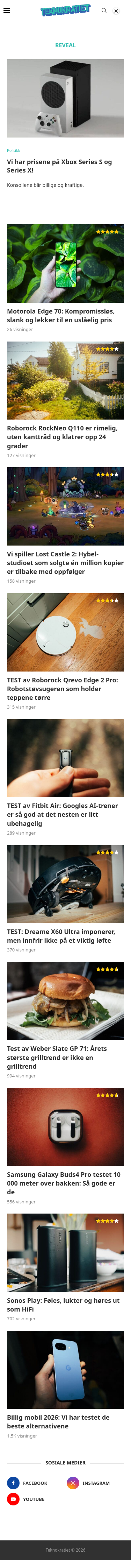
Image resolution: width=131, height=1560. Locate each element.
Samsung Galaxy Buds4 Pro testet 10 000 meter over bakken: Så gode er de (64, 1183)
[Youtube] (35, 1499)
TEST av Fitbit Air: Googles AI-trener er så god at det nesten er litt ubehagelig (62, 814)
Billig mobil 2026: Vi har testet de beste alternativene (58, 1421)
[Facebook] (35, 1483)
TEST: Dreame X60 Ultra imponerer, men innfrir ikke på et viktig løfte (61, 935)
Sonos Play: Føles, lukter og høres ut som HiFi (63, 1304)
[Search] (104, 10)
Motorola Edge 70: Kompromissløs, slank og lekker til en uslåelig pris (61, 315)
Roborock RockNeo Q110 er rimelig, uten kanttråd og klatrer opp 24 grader (62, 437)
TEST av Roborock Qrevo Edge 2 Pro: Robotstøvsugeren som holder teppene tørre (62, 689)
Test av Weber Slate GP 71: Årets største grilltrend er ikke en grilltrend (57, 1057)
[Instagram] (95, 1483)
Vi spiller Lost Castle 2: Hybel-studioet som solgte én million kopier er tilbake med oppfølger (65, 563)
